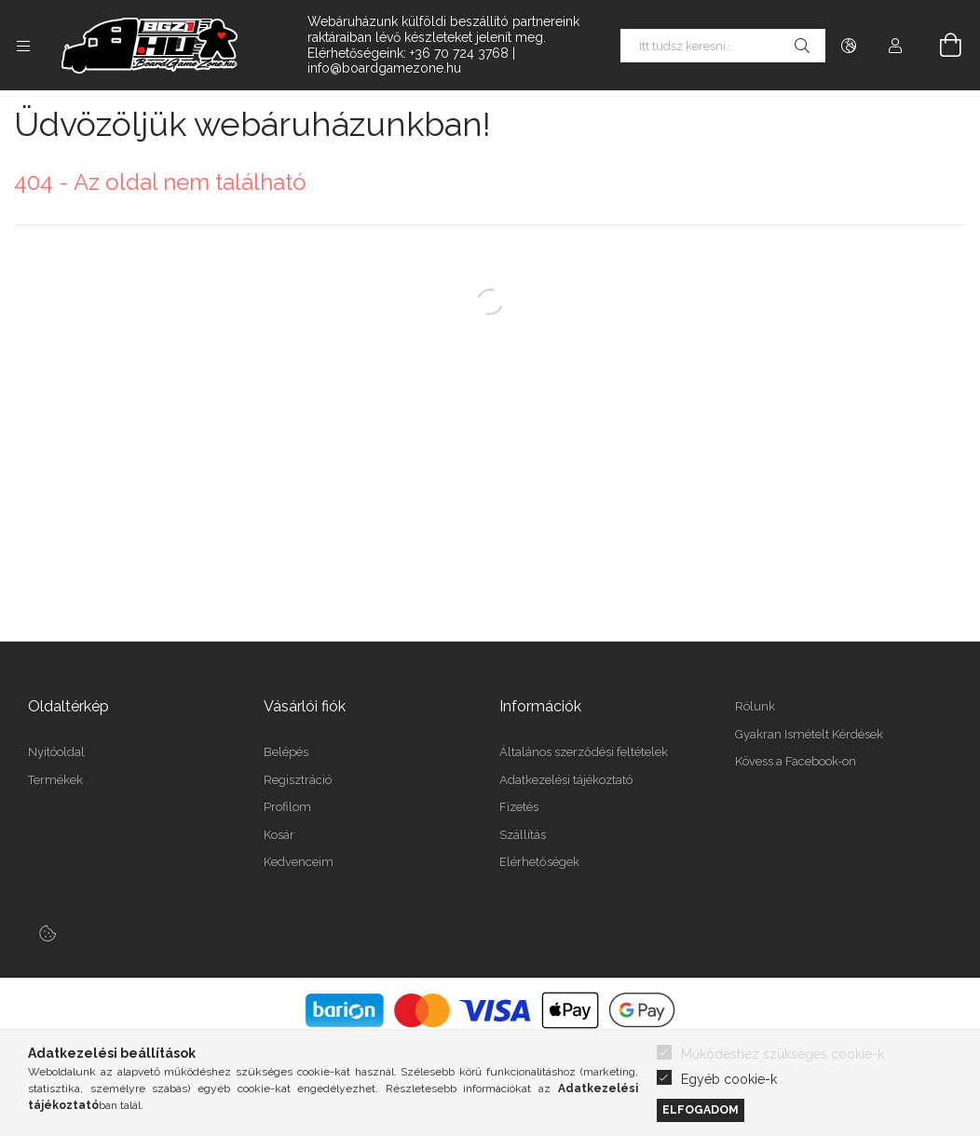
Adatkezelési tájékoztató (566, 780)
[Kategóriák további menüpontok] (23, 45)
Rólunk (755, 706)
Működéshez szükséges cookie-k (782, 1054)
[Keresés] (802, 45)
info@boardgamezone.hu (384, 68)
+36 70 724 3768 (459, 53)
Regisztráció (298, 780)
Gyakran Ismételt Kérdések (809, 734)
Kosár (279, 835)
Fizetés (518, 807)
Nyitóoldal (56, 752)
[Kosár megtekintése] (940, 45)
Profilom (287, 807)
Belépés (286, 752)
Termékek (55, 780)
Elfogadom (700, 1109)
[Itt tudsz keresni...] (722, 45)
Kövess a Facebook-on (795, 761)
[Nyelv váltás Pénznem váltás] (848, 45)
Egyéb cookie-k (729, 1079)
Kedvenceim (298, 862)
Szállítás (522, 835)
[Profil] (895, 45)
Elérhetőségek (539, 862)
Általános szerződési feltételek (583, 752)
